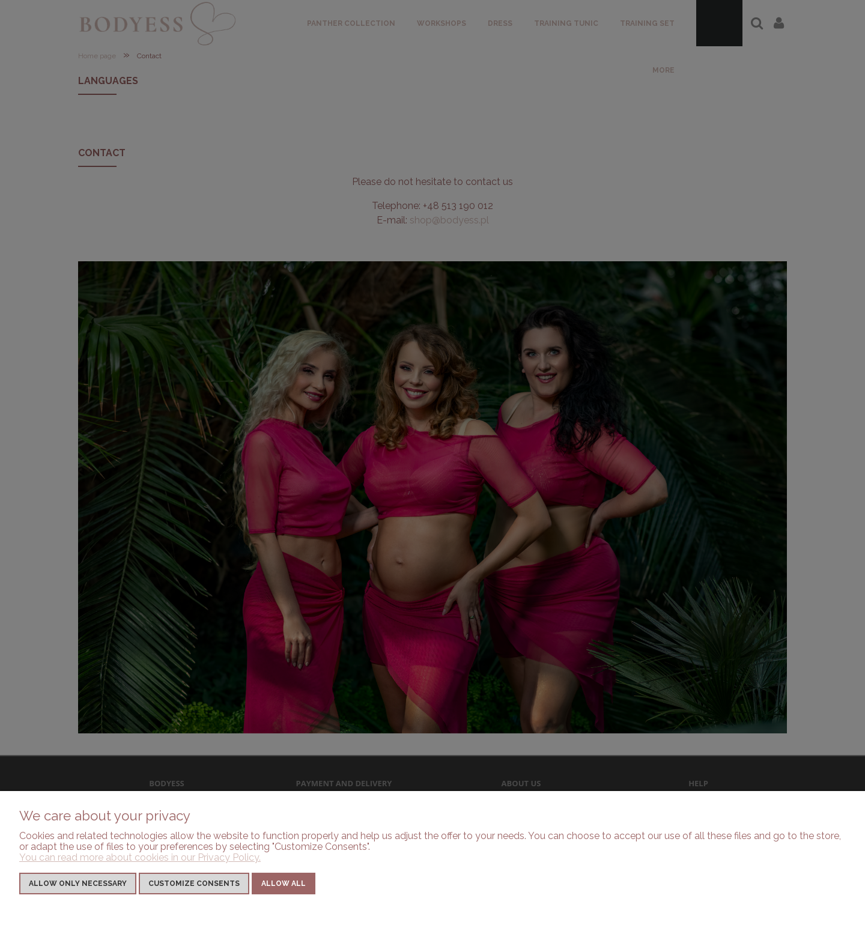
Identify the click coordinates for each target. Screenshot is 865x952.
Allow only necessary (78, 883)
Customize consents (194, 883)
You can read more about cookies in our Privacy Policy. (140, 857)
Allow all (283, 883)
